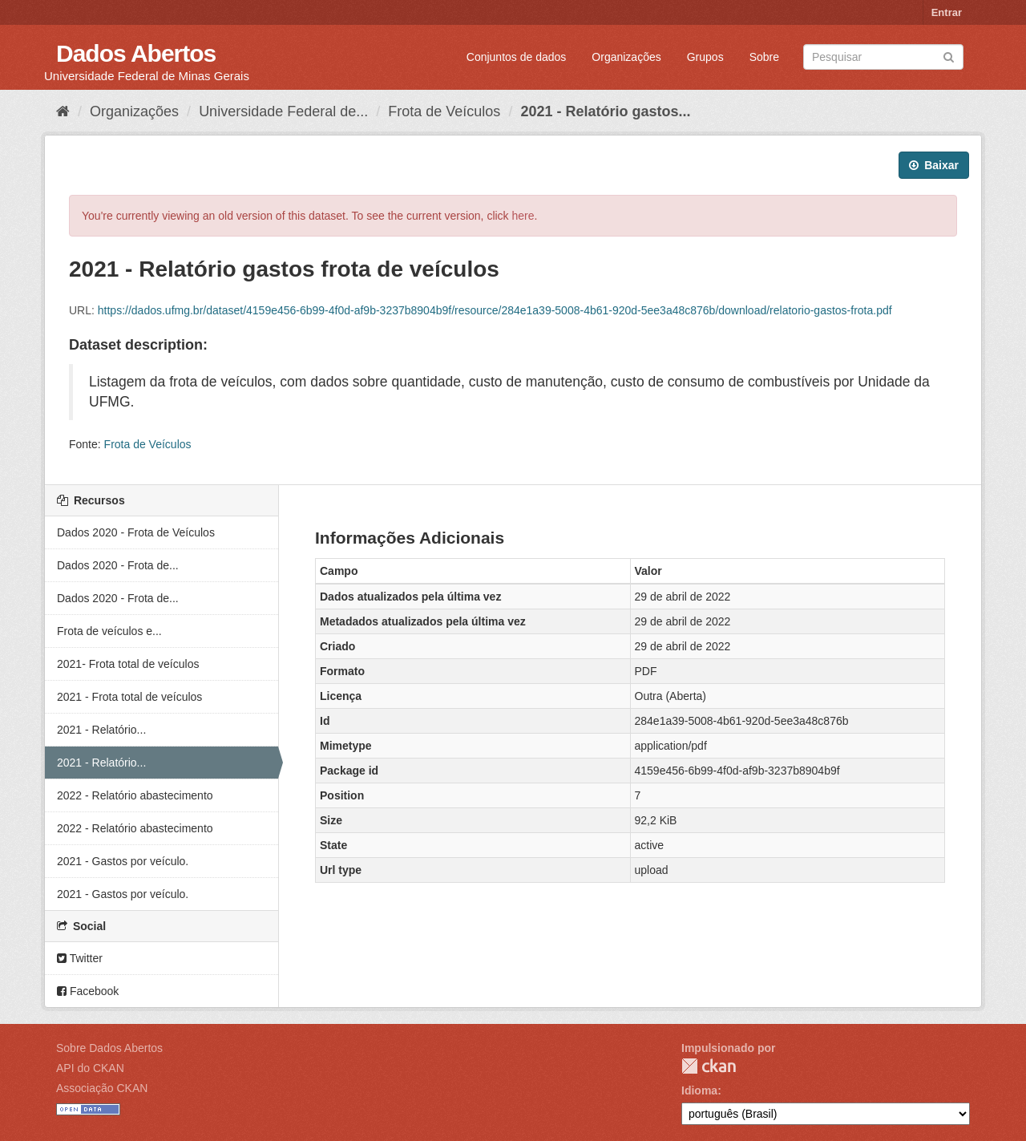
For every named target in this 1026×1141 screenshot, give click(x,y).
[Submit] (948, 56)
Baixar (934, 165)
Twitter (80, 958)
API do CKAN (90, 1068)
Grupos (705, 57)
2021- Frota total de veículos (128, 663)
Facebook (88, 991)
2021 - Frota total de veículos (129, 696)
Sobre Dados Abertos (109, 1048)
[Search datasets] (883, 57)
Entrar (946, 12)
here (523, 215)
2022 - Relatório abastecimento (135, 795)
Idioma (699, 1090)
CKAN (708, 1066)
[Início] (63, 111)
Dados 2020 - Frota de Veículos (136, 532)
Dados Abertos (136, 53)
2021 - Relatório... (101, 729)
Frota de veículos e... (109, 631)
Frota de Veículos (444, 111)
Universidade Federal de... (283, 111)
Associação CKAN (101, 1088)
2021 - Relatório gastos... (605, 111)
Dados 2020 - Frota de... (118, 565)
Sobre (764, 57)
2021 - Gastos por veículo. (122, 861)
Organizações (626, 57)
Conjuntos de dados (517, 57)
